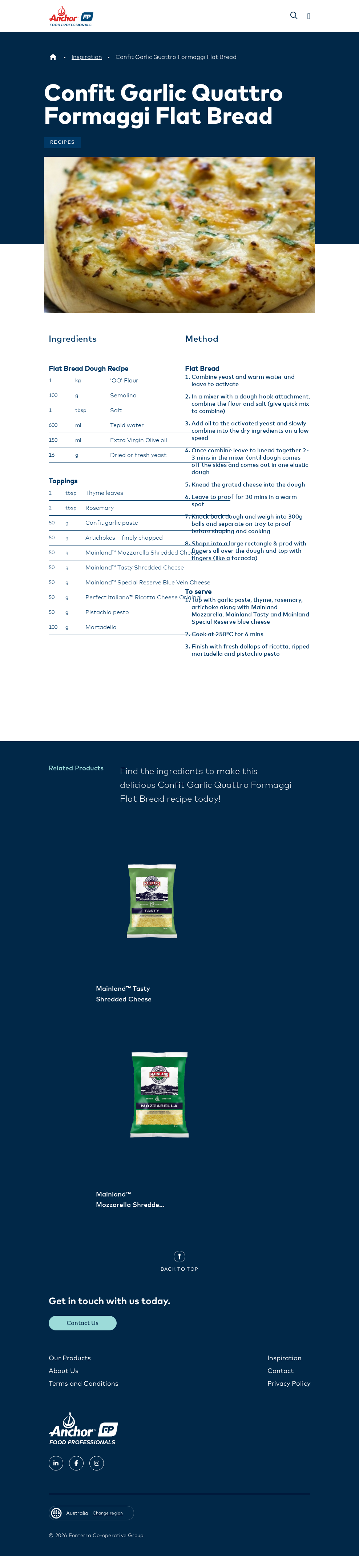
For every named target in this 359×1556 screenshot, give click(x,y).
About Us (63, 1371)
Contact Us (83, 1323)
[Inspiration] (87, 57)
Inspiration (284, 1358)
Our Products (70, 1358)
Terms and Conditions (83, 1383)
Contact (280, 1371)
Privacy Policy (288, 1383)
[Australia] (53, 57)
